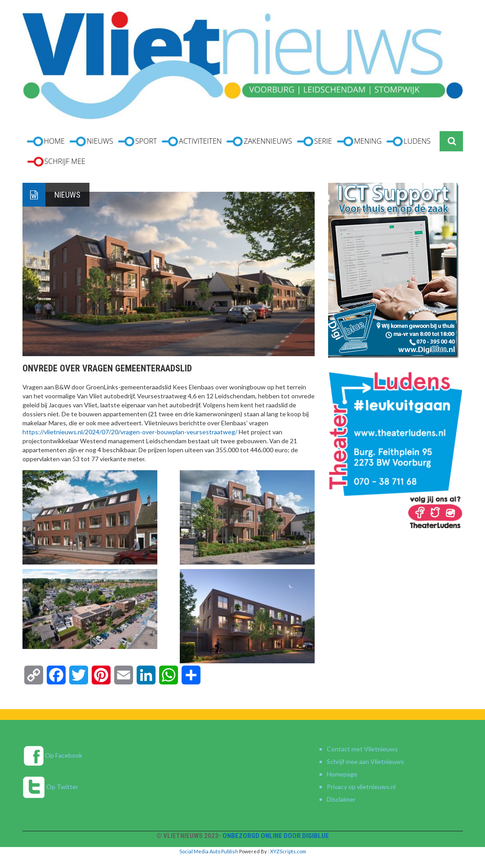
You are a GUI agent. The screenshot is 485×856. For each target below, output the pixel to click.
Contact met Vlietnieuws (362, 749)
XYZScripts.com (288, 851)
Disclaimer (341, 799)
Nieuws (67, 194)
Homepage (342, 774)
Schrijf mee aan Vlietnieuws (365, 761)
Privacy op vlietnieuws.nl (361, 786)
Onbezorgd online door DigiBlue (275, 836)
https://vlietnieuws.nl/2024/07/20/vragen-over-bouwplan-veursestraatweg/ (129, 432)
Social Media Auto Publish (208, 851)
